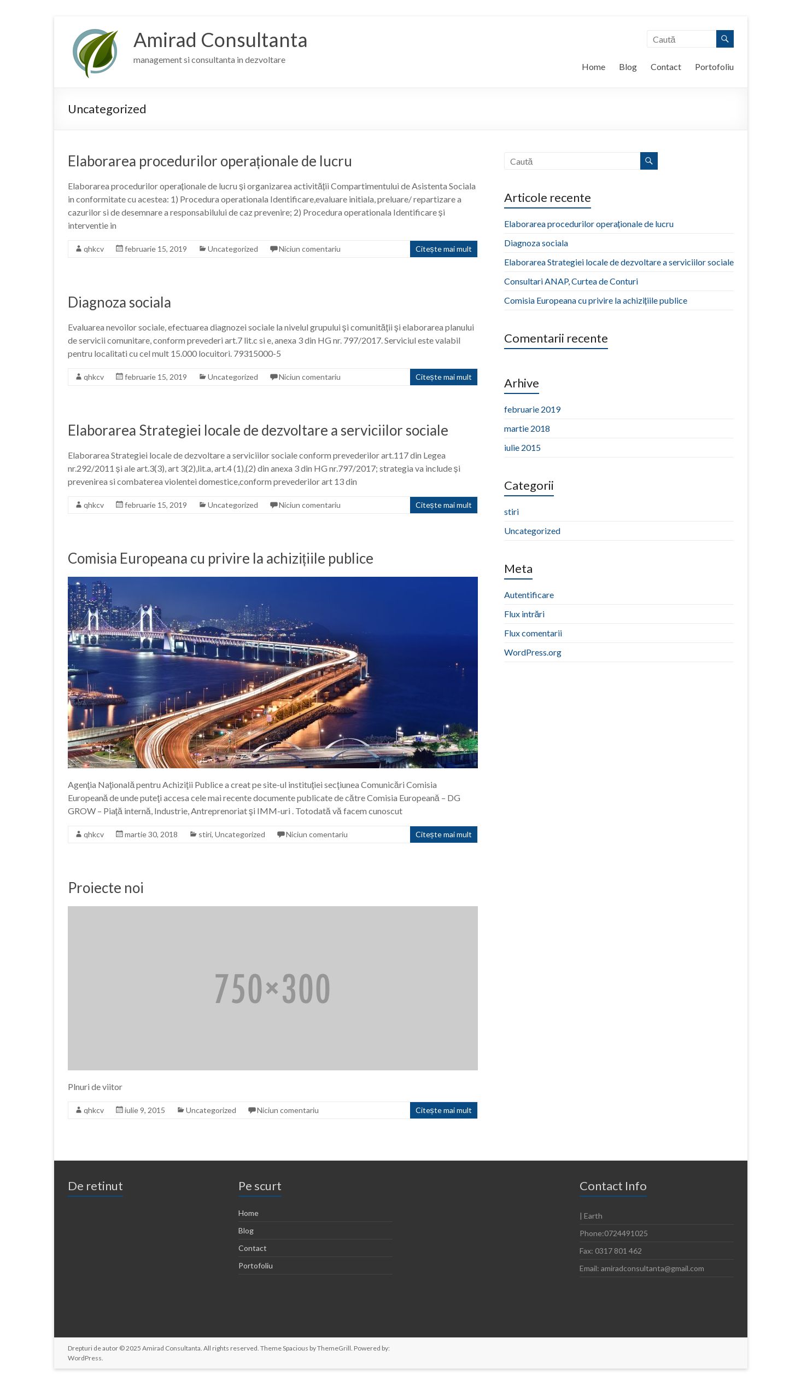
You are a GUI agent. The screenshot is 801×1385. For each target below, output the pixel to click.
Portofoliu (714, 66)
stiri (205, 834)
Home (593, 66)
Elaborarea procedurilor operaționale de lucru (210, 161)
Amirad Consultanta (220, 40)
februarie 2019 (532, 409)
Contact (666, 66)
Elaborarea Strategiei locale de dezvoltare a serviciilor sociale (258, 430)
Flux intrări (524, 614)
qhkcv (94, 248)
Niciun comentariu (310, 248)
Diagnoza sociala (119, 302)
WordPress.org (533, 652)
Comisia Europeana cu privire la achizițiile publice (220, 558)
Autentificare (529, 594)
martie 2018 (527, 428)
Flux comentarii (533, 633)
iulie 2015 (522, 447)
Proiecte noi (106, 887)
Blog (628, 66)
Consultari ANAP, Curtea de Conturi (571, 281)
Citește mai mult (444, 248)
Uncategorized (233, 248)
